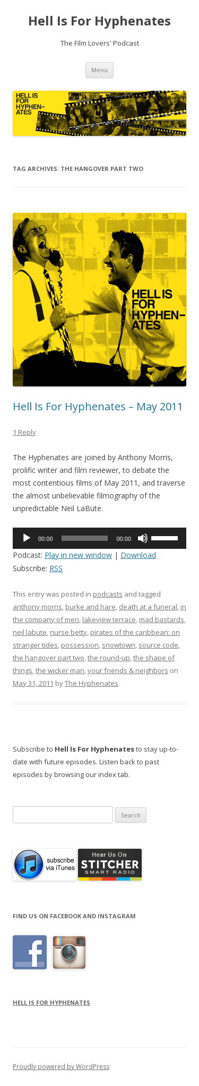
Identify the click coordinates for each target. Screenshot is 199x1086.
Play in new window (78, 555)
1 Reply (24, 432)
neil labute (30, 632)
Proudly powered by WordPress (61, 1066)
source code (158, 645)
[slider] (85, 538)
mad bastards (161, 619)
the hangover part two (48, 657)
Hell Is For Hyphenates (99, 21)
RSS (56, 568)
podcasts (108, 594)
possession (80, 645)
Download (138, 555)
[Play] (26, 538)
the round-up (109, 657)
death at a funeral (148, 606)
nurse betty (68, 632)
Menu (99, 70)
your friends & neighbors (128, 670)
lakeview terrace (109, 619)
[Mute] (142, 538)
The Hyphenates (91, 683)
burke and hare (90, 606)
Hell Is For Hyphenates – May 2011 (98, 406)
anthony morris (37, 606)
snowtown (118, 645)
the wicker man (60, 670)
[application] (99, 538)
